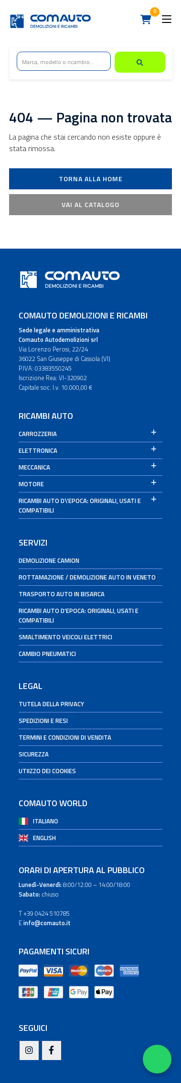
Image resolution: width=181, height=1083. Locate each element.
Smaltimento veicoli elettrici (65, 637)
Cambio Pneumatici (47, 653)
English (44, 837)
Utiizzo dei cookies (47, 771)
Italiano (45, 821)
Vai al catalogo (90, 204)
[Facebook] (51, 1051)
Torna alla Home (91, 179)
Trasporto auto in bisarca (62, 594)
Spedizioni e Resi (43, 720)
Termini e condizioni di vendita (65, 737)
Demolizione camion (49, 560)
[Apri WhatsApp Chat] (157, 1059)
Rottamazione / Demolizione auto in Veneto (87, 577)
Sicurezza (34, 754)
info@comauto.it (47, 923)
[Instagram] (29, 1051)
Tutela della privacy (51, 704)
